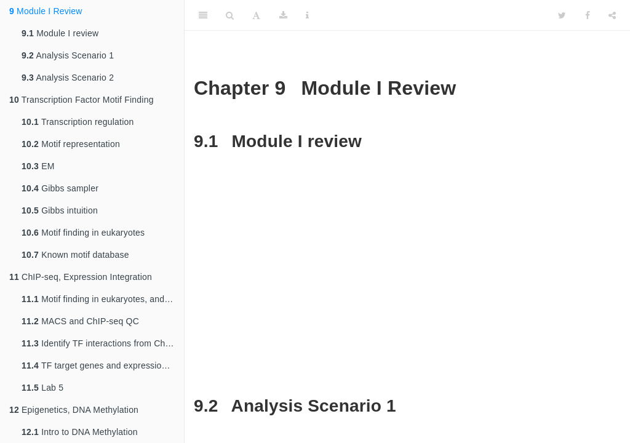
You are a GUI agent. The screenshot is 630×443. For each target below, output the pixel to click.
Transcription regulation (78, 122)
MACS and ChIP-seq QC (80, 321)
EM (38, 166)
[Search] (230, 15)
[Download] (283, 15)
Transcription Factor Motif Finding (81, 100)
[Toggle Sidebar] (203, 15)
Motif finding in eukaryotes (83, 232)
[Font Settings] (256, 15)
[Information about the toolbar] (307, 15)
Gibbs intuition (60, 210)
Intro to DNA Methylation (80, 432)
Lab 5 (42, 388)
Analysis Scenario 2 (68, 77)
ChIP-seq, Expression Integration (80, 277)
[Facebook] (587, 15)
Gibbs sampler (60, 188)
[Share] (612, 15)
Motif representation (71, 144)
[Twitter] (562, 15)
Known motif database (75, 255)
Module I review (60, 33)
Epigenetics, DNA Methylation (73, 410)
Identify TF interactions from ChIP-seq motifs (103, 343)
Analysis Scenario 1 (68, 55)
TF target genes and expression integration (103, 365)
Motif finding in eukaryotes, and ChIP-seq (103, 299)
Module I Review (45, 11)
